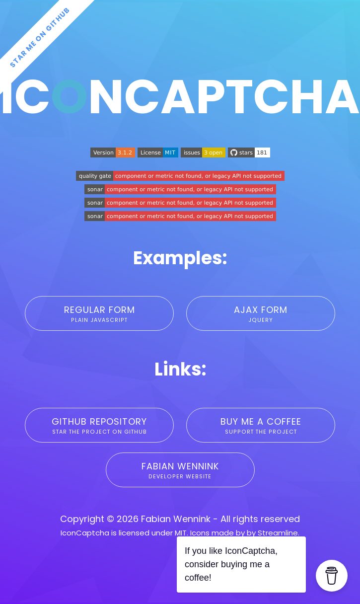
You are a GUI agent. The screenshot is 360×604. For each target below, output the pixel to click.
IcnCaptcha (180, 96)
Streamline (278, 533)
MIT (181, 533)
